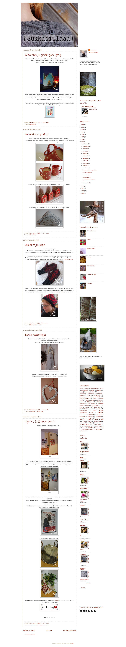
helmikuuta (86, 168)
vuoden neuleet (99, 427)
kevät (81, 398)
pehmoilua (98, 408)
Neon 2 (89, 239)
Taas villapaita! (88, 512)
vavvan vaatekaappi (85, 426)
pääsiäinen (99, 414)
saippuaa (90, 418)
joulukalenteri (90, 392)
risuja (85, 417)
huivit (92, 390)
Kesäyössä (88, 480)
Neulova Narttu (84, 520)
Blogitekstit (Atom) (30, 634)
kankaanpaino (91, 393)
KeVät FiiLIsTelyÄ (91, 274)
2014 (82, 139)
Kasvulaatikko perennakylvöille (93, 108)
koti (82, 400)
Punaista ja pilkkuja (36, 134)
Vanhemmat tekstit (69, 630)
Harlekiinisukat (90, 265)
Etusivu (49, 630)
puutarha (91, 414)
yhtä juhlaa (82, 431)
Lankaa (87, 400)
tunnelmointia (97, 421)
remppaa (41, 625)
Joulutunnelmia (91, 248)
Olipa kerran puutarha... (88, 106)
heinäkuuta (86, 156)
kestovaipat (91, 396)
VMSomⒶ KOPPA (82, 569)
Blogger (72, 643)
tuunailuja (89, 422)
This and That (39, 411)
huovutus (98, 390)
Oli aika (82, 441)
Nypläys (87, 405)
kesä (98, 397)
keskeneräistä (83, 396)
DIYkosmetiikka (94, 388)
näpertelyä (95, 405)
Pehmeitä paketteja (82, 506)
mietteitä (98, 401)
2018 (82, 129)
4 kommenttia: (44, 323)
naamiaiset (82, 403)
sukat (89, 419)
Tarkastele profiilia (92, 52)
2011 (82, 188)
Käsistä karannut (82, 475)
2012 (82, 186)
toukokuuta (86, 160)
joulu (81, 392)
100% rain (82, 525)
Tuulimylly (89, 283)
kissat (95, 398)
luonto (81, 401)
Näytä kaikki (88, 583)
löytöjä (36, 625)
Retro (81, 417)
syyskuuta (85, 151)
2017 (82, 132)
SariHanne (93, 50)
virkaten (90, 427)
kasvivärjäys (99, 393)
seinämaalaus (99, 417)
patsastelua (91, 408)
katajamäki (82, 395)
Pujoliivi (82, 540)
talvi (102, 419)
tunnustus (46, 625)
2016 (82, 134)
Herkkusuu (84, 390)
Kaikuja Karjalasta (91, 231)
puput (86, 414)
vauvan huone (97, 424)
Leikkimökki (99, 400)
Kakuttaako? (100, 392)
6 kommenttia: (45, 623)
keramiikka (33, 124)
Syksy (96, 419)
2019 (82, 127)
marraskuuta (86, 146)
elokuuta (85, 153)
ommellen (32, 411)
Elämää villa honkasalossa (84, 489)
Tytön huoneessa (98, 422)
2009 (82, 193)
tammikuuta (86, 183)
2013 (82, 141)
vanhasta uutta (84, 424)
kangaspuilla (83, 393)
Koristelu (101, 398)
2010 (82, 190)
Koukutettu (83, 554)
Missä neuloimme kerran (83, 459)
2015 (82, 137)
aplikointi (81, 388)
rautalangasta (82, 416)
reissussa (90, 416)
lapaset (32, 324)
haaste (101, 388)
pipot (36, 324)
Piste (81, 521)
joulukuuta (85, 143)
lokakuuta (85, 148)
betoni (86, 388)
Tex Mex (89, 257)
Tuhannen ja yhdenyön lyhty (42, 55)
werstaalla (98, 429)
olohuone (87, 407)
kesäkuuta (85, 158)
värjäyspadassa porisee (87, 429)
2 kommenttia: (45, 122)
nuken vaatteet (91, 403)
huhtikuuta (85, 163)
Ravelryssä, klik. (69, 259)
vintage (84, 427)
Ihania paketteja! (35, 335)
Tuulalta (57, 600)
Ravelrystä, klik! (59, 292)
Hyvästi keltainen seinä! (39, 422)
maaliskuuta (86, 165)
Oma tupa (97, 407)
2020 (82, 124)
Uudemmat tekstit (29, 630)
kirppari (32, 625)
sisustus (82, 419)
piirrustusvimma (83, 410)
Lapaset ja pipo (34, 245)
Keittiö (88, 395)
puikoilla (40, 324)
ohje (81, 407)
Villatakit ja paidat (98, 426)
